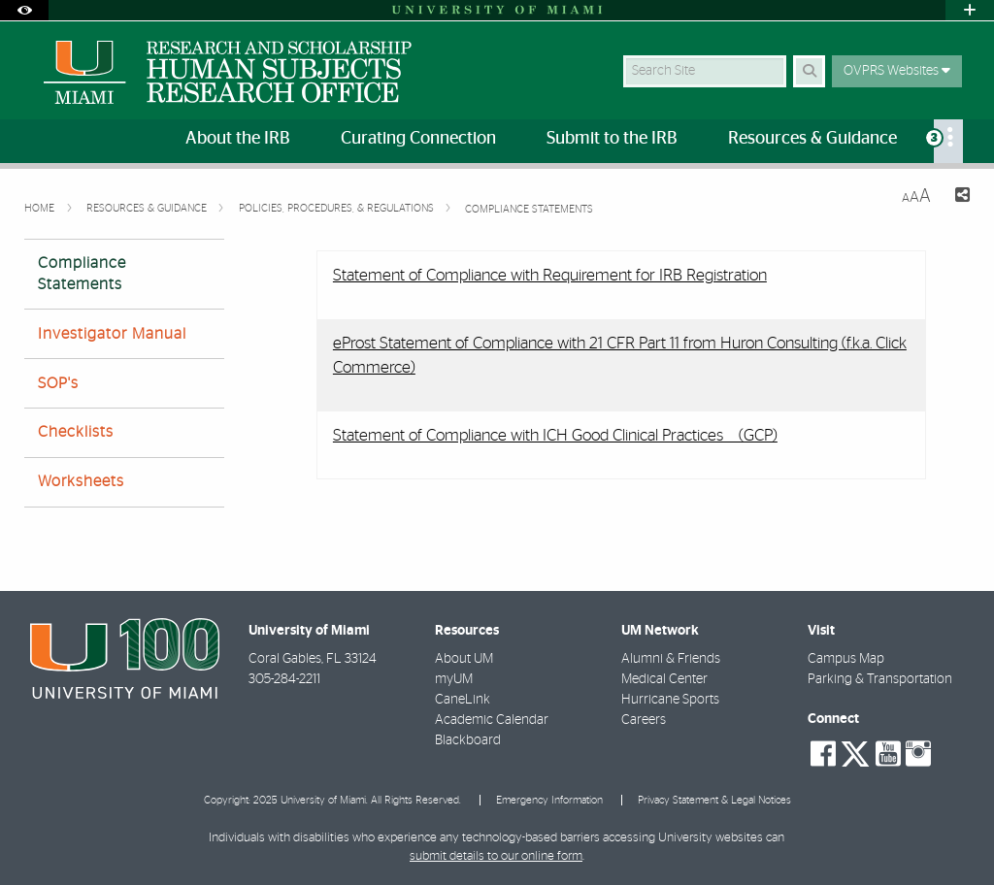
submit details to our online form (496, 856)
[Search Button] (809, 71)
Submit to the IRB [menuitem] (612, 139)
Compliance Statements (529, 209)
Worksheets (81, 481)
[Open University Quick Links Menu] (969, 10)
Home (40, 208)
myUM (454, 679)
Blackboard (468, 740)
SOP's (58, 383)
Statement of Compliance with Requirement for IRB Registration (550, 275)
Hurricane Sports (670, 699)
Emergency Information (549, 800)
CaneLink (462, 699)
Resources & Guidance (148, 208)
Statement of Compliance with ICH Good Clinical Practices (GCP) (555, 435)
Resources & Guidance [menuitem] (812, 139)
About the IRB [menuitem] (237, 139)
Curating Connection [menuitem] (418, 139)
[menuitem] (948, 141)
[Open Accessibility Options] (24, 10)
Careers (643, 720)
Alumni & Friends (670, 659)
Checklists (76, 432)
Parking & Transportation (880, 679)
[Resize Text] (916, 196)
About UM (464, 659)
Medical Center (664, 679)
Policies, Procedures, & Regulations (338, 208)
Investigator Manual (112, 334)
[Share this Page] (958, 197)
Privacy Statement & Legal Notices (714, 800)
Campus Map (846, 659)
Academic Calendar (491, 720)
